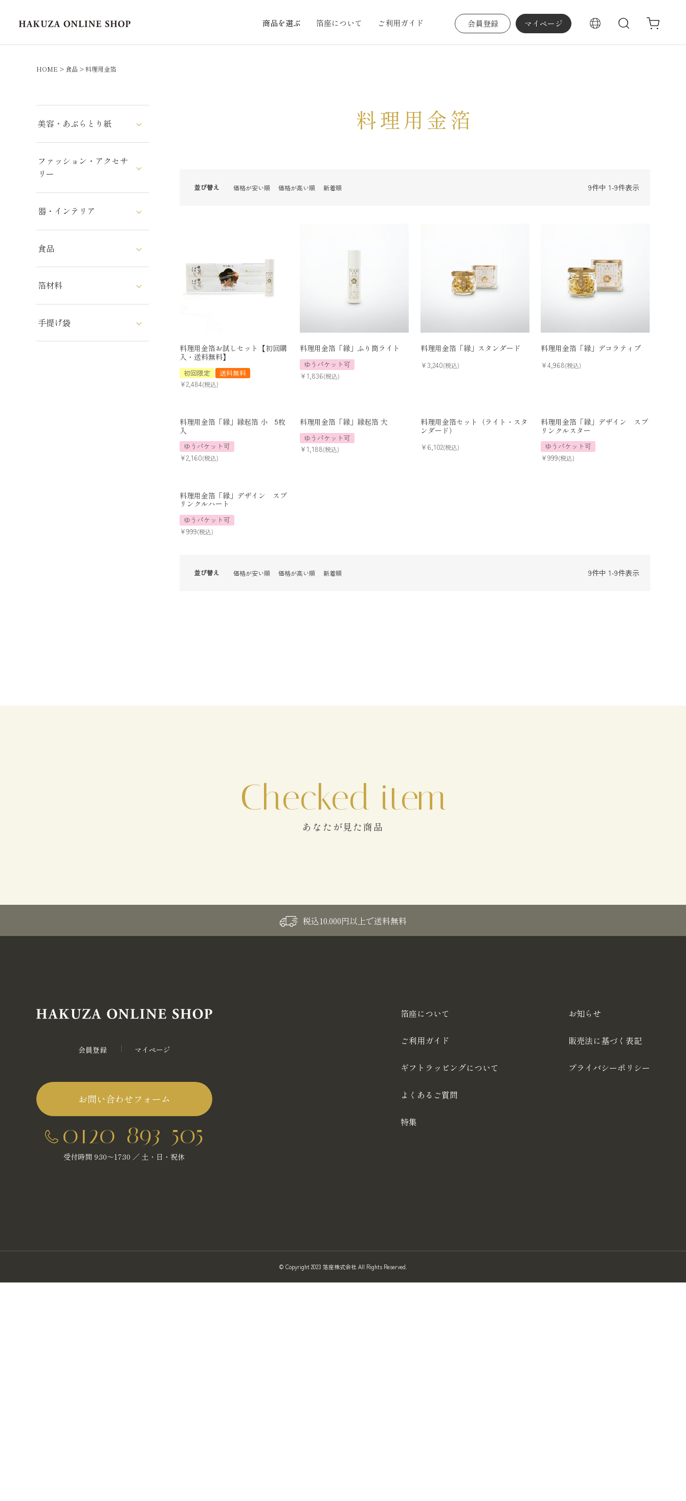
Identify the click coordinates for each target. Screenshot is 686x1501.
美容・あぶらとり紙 (75, 123)
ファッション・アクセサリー (83, 167)
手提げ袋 (54, 322)
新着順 (332, 187)
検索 (624, 23)
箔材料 (50, 285)
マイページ (543, 23)
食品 (71, 68)
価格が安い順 (251, 187)
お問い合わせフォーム (124, 1098)
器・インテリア (66, 211)
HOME (47, 68)
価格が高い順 (296, 187)
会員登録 (483, 23)
